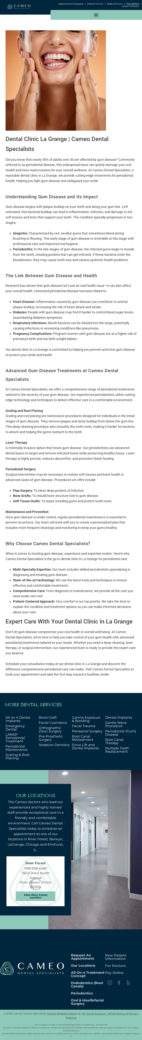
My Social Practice (93, 1013)
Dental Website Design (62, 1013)
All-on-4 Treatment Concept (87, 1008)
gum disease (106, 160)
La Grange (49, 175)
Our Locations (83, 1000)
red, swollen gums (67, 233)
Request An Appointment (82, 991)
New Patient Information (115, 968)
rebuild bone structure (53, 496)
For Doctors (115, 977)
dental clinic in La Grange (82, 664)
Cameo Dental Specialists (111, 669)
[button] (96, 15)
